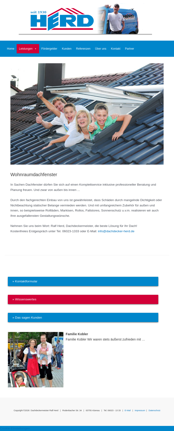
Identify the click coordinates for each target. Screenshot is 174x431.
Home (10, 48)
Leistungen (28, 48)
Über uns (100, 48)
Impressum (140, 410)
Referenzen (83, 48)
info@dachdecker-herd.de (116, 231)
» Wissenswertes (24, 299)
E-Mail (128, 410)
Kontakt (116, 48)
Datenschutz (154, 410)
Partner (129, 48)
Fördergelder (49, 48)
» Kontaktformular (24, 281)
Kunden (66, 48)
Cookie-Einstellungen (15, 428)
